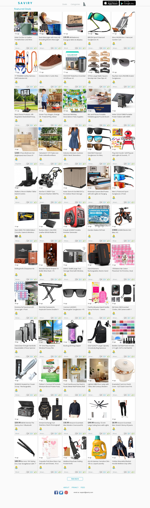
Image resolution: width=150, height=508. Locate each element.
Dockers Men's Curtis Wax (48, 76)
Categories (75, 4)
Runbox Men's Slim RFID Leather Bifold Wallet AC (48, 231)
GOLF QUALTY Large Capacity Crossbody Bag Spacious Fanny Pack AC (98, 348)
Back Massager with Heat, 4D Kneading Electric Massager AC (49, 39)
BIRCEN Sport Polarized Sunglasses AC (96, 38)
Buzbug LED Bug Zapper (72, 346)
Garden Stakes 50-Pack (96, 230)
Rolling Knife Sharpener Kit (24, 268)
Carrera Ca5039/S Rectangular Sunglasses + (73, 308)
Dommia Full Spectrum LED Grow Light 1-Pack (24, 308)
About (66, 487)
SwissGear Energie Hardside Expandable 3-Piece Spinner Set (25, 348)
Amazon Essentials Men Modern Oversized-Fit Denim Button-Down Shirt (73, 425)
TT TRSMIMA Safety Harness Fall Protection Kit (25, 77)
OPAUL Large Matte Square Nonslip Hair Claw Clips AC (98, 77)
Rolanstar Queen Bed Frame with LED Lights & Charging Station (98, 193)
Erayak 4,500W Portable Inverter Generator (72, 231)
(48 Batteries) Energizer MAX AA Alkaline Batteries (72, 39)
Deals (64, 4)
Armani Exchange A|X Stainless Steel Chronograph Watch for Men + (49, 425)
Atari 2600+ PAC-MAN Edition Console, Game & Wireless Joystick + (25, 232)
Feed (83, 487)
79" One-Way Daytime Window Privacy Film (47, 347)
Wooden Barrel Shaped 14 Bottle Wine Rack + (48, 269)
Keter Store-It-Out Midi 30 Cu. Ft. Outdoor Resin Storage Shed (73, 193)
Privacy (75, 487)
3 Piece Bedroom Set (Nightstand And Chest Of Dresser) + (24, 155)
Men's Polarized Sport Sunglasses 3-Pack (120, 192)
